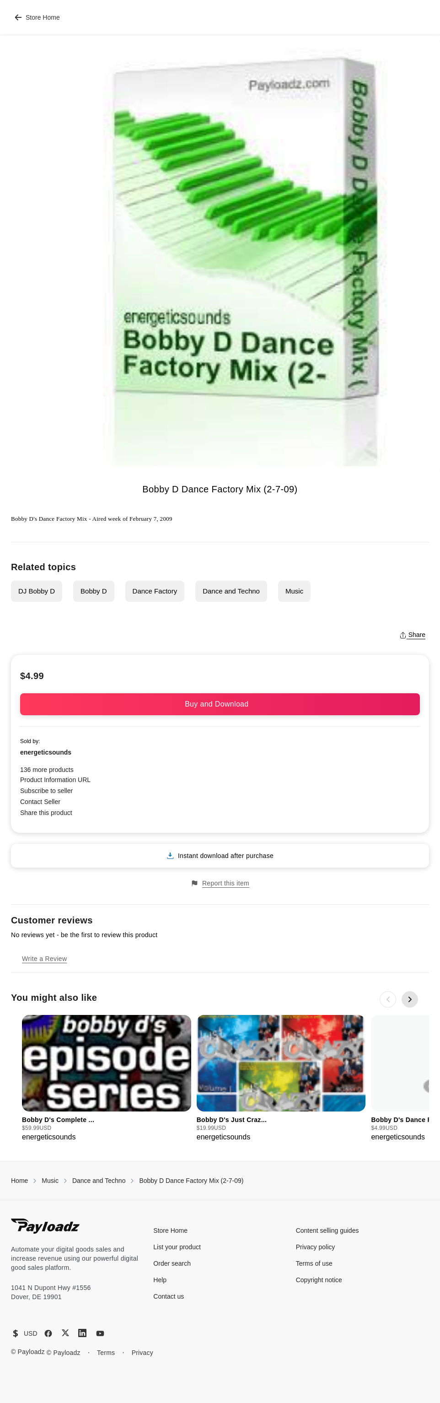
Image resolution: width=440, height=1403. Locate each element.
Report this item (220, 883)
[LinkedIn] (82, 1333)
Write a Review (44, 958)
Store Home (37, 17)
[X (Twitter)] (65, 1333)
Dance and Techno (231, 591)
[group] (106, 1079)
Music (294, 591)
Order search (172, 1263)
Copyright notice (319, 1280)
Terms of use (314, 1263)
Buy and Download (220, 704)
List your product (177, 1247)
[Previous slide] (388, 999)
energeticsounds (45, 752)
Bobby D (93, 591)
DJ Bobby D (36, 591)
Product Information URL (55, 779)
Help (159, 1280)
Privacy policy (315, 1247)
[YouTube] (100, 1333)
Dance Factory (155, 591)
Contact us (168, 1296)
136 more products (47, 769)
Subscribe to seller (46, 790)
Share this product (46, 812)
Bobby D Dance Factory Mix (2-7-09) (191, 1180)
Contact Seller (40, 801)
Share (412, 634)
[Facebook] (48, 1333)
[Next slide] (410, 999)
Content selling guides (327, 1230)
